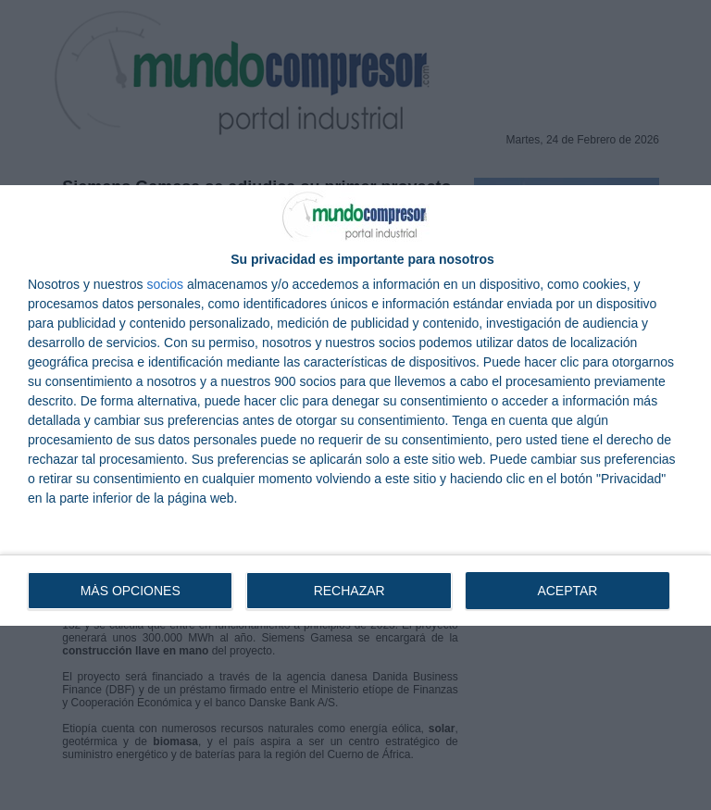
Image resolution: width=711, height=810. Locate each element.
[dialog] (355, 405)
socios (164, 284)
